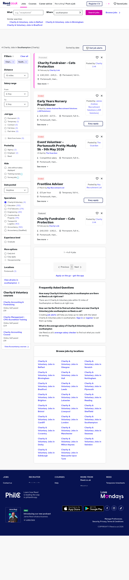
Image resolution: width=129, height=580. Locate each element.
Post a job (33, 486)
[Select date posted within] (16, 190)
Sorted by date (72, 47)
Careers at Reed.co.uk (89, 489)
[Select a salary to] (16, 104)
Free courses (60, 500)
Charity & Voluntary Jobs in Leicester (69, 397)
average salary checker (65, 332)
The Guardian (51, 153)
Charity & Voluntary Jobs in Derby (46, 441)
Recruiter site (34, 483)
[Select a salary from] (16, 93)
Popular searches (10, 504)
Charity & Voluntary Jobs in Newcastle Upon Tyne (69, 454)
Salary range (10, 83)
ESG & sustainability (114, 528)
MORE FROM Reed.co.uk (86, 478)
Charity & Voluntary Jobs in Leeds (69, 386)
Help (5, 518)
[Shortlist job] (97, 57)
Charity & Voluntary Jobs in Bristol (46, 408)
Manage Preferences (113, 563)
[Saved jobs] (120, 3)
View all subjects (62, 493)
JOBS (6, 477)
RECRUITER (34, 477)
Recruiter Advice (36, 497)
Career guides (61, 511)
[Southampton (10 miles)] (22, 62)
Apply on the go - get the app (70, 275)
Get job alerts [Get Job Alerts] (94, 48)
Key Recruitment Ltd (55, 188)
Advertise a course (62, 514)
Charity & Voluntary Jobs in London (69, 419)
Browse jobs (113, 12)
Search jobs (93, 12)
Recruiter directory (11, 490)
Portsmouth (10, 271)
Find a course (60, 490)
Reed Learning (112, 504)
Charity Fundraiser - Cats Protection (56, 64)
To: (5, 100)
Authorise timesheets (115, 490)
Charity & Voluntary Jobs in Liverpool (69, 408)
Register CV (94, 3)
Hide (6, 163)
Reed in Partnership (114, 507)
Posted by (9, 145)
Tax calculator (9, 511)
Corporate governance (89, 496)
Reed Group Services (115, 493)
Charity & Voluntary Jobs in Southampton (93, 419)
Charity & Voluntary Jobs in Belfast (26, 22)
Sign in (79, 318)
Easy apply (93, 123)
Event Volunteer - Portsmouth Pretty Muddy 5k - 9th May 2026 (57, 145)
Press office (85, 493)
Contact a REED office (12, 521)
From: (6, 89)
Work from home (10, 493)
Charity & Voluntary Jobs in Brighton (46, 397)
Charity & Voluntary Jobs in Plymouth (93, 386)
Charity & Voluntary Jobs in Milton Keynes (69, 441)
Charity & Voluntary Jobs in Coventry (46, 430)
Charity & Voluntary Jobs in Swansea (93, 430)
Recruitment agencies (38, 493)
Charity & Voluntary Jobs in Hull (69, 375)
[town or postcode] (68, 12)
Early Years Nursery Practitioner (52, 103)
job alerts (51, 314)
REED (109, 477)
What (9, 12)
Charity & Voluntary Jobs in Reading (93, 397)
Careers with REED (114, 511)
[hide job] (101, 57)
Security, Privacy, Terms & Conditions (107, 566)
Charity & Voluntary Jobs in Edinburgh (46, 452)
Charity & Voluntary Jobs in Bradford (24, 25)
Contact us (7, 483)
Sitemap (6, 525)
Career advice (9, 507)
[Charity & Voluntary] (9, 62)
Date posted (10, 185)
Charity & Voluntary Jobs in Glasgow (69, 364)
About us (84, 486)
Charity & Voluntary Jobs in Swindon (93, 441)
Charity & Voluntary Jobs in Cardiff (46, 419)
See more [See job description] (43, 83)
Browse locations (10, 500)
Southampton (24, 47)
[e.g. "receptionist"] (28, 12)
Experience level (12, 237)
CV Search (33, 490)
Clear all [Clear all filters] (24, 56)
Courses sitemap (62, 518)
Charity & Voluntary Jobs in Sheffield (93, 408)
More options (10, 249)
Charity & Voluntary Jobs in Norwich (93, 364)
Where (49, 12)
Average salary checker (13, 514)
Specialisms (10, 198)
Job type (8, 114)
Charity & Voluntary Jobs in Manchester (69, 430)
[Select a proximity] (16, 75)
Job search (7, 486)
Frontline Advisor (50, 184)
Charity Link (55, 70)
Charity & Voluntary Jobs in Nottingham (93, 375)
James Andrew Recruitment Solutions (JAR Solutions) (94, 107)
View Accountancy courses (17, 346)
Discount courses (62, 497)
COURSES (59, 477)
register (89, 318)
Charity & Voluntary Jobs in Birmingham (65, 22)
